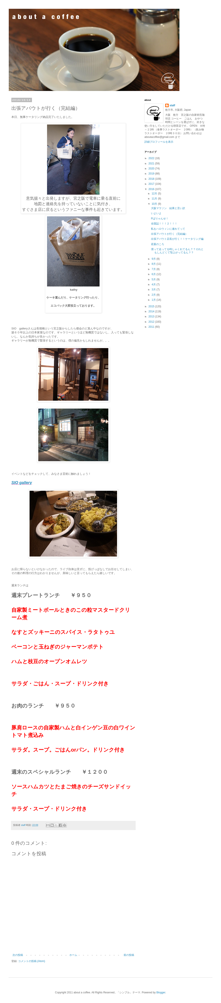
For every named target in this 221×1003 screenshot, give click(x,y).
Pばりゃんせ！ (159, 218)
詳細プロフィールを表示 (158, 141)
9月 (154, 258)
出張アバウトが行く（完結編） (169, 233)
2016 (152, 189)
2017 (152, 183)
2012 (152, 321)
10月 (155, 203)
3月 (154, 289)
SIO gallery (21, 482)
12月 (155, 193)
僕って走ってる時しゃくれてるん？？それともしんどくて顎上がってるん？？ (177, 251)
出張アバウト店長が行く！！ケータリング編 (177, 238)
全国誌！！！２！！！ (164, 223)
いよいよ (156, 213)
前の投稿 (129, 955)
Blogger (160, 992)
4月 (154, 284)
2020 (152, 168)
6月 (154, 274)
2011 (152, 326)
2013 (152, 316)
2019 (152, 173)
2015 (152, 306)
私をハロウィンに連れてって (168, 228)
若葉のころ (157, 244)
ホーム (73, 955)
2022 (152, 158)
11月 (155, 198)
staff (172, 105)
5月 (154, 279)
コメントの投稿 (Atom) (31, 961)
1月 (154, 299)
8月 (154, 263)
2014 (152, 311)
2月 (154, 294)
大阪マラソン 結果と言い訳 (168, 208)
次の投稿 (17, 955)
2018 (152, 178)
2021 (152, 163)
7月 (154, 269)
